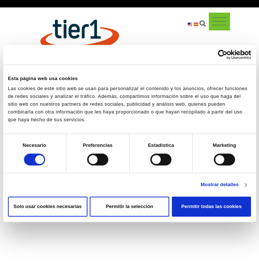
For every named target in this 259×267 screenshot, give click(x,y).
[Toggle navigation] (219, 21)
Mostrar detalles (220, 185)
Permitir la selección (129, 207)
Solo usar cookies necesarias (47, 207)
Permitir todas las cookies (211, 207)
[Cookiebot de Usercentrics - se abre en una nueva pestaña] (218, 54)
